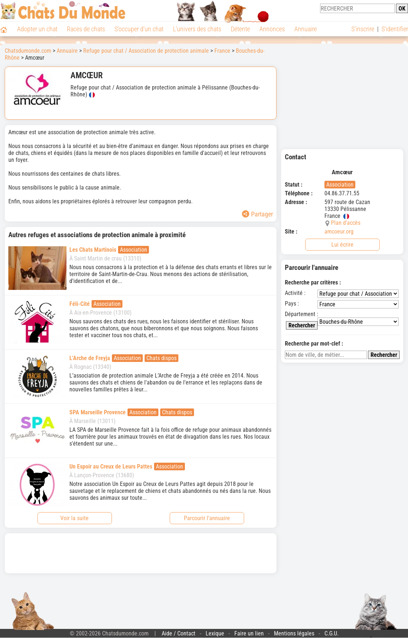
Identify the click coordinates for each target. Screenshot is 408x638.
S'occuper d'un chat (138, 29)
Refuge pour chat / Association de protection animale (146, 50)
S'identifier (394, 29)
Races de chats (86, 29)
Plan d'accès (345, 222)
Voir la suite (74, 518)
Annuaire (305, 29)
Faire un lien (249, 633)
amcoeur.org (339, 231)
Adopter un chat (37, 29)
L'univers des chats (197, 29)
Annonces (272, 29)
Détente (240, 29)
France (222, 50)
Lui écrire (342, 244)
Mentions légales (294, 633)
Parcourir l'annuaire (207, 518)
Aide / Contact (178, 633)
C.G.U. (331, 633)
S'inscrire (362, 29)
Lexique (215, 633)
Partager (257, 214)
